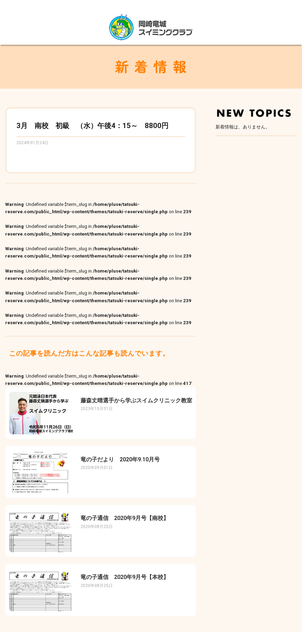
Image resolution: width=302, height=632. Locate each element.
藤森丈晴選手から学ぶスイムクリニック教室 (136, 400)
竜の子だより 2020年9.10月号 (120, 459)
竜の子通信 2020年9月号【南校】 (125, 518)
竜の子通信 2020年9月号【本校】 (125, 577)
